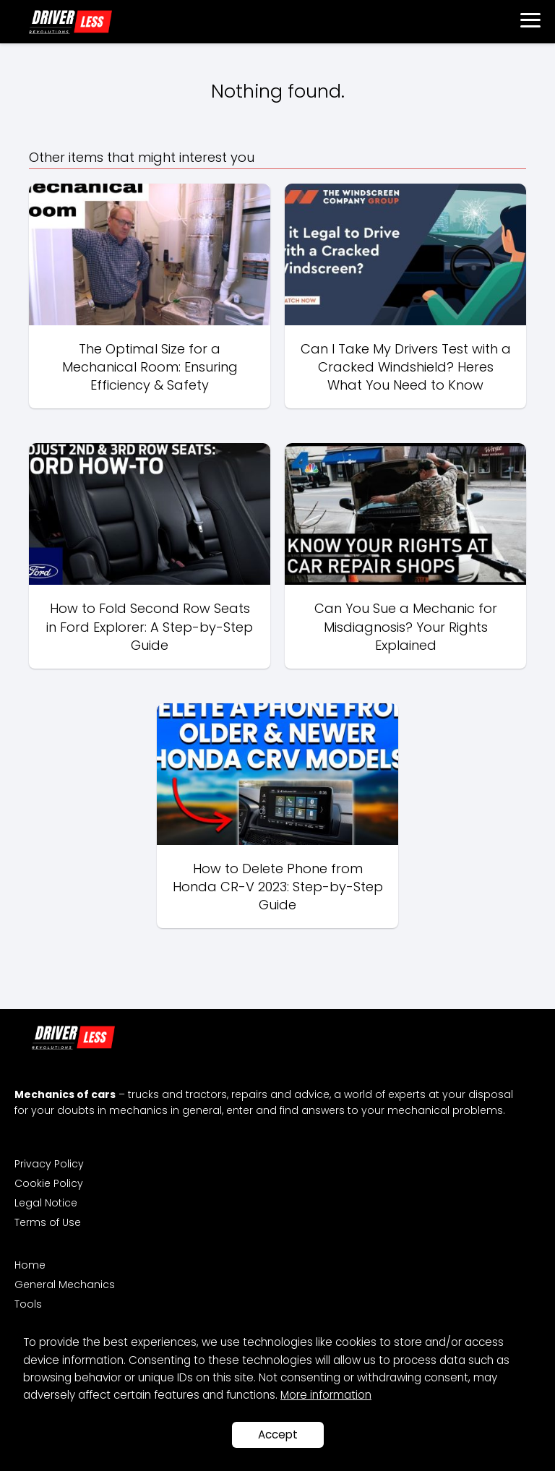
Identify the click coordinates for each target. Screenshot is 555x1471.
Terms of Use (47, 1222)
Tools (28, 1304)
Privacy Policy (49, 1164)
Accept (278, 1434)
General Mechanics (64, 1284)
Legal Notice (45, 1203)
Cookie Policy (48, 1183)
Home (30, 1265)
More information (325, 1394)
